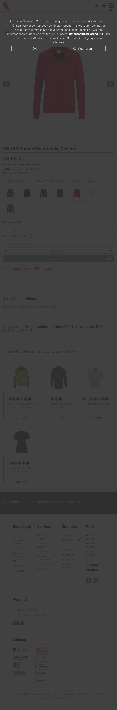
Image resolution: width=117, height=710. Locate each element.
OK (35, 48)
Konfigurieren (82, 48)
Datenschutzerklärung (83, 34)
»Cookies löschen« (44, 38)
